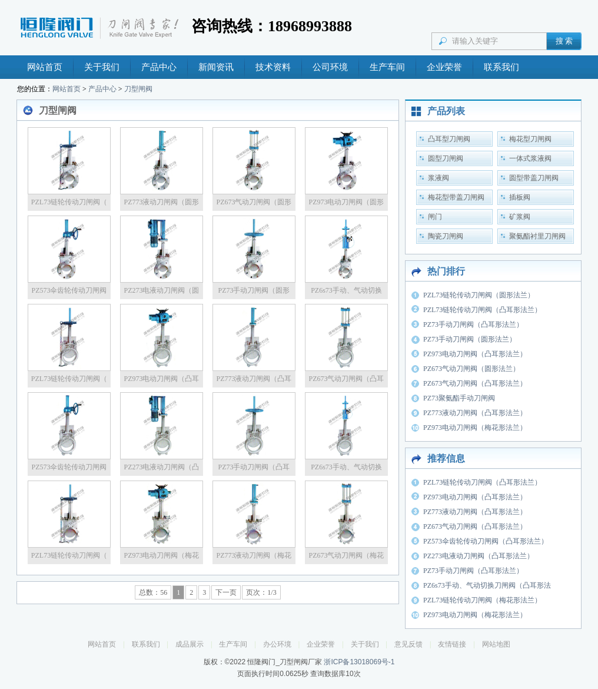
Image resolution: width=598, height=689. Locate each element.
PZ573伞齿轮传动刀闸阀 (69, 290)
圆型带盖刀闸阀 (534, 178)
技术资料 (273, 67)
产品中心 (159, 67)
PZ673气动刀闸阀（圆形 (253, 202)
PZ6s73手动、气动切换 (346, 290)
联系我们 (501, 67)
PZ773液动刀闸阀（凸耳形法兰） (475, 413)
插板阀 (519, 197)
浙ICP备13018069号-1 (359, 662)
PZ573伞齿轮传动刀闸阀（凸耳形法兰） (485, 541)
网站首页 (44, 67)
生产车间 (387, 67)
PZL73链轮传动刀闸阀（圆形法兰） (478, 295)
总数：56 (153, 592)
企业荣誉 (444, 67)
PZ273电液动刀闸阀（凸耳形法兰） (478, 556)
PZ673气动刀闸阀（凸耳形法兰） (475, 383)
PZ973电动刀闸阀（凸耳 (161, 379)
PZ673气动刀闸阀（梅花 (346, 555)
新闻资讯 (216, 67)
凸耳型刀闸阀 (449, 139)
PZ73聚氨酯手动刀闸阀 (459, 398)
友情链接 (452, 644)
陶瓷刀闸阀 (445, 236)
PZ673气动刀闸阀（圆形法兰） (471, 369)
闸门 (435, 217)
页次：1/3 (261, 592)
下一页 (226, 592)
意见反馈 (408, 644)
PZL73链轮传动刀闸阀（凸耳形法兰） (482, 310)
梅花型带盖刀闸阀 (456, 197)
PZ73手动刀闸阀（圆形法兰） (469, 339)
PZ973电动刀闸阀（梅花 (161, 555)
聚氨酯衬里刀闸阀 (537, 236)
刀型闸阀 (138, 89)
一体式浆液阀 (530, 158)
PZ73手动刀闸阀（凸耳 (254, 467)
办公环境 (277, 644)
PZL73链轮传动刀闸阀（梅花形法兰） (482, 600)
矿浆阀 (519, 217)
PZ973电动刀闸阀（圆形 (346, 202)
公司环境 (330, 67)
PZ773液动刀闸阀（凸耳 (253, 379)
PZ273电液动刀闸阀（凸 (161, 467)
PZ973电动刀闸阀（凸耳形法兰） (475, 354)
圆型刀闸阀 (445, 158)
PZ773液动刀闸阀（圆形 (161, 202)
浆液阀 (438, 178)
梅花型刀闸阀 (530, 139)
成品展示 (189, 644)
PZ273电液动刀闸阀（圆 (161, 290)
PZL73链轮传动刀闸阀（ (69, 202)
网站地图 (496, 644)
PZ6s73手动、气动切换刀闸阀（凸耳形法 (487, 585)
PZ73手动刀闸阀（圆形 (254, 290)
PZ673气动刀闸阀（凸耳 (346, 379)
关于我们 (101, 67)
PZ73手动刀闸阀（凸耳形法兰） (473, 324)
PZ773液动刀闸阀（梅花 (253, 555)
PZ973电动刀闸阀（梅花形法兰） (475, 427)
